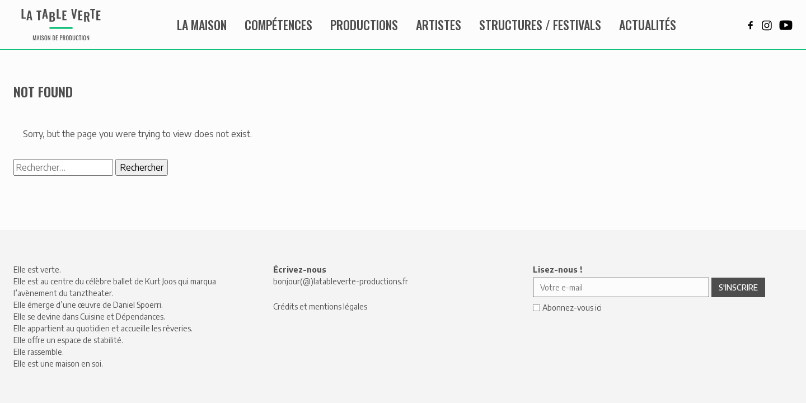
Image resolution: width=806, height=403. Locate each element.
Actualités (647, 25)
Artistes (438, 25)
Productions (364, 25)
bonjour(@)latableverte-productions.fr (340, 281)
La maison (202, 25)
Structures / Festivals (540, 25)
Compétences (278, 25)
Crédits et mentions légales (320, 306)
